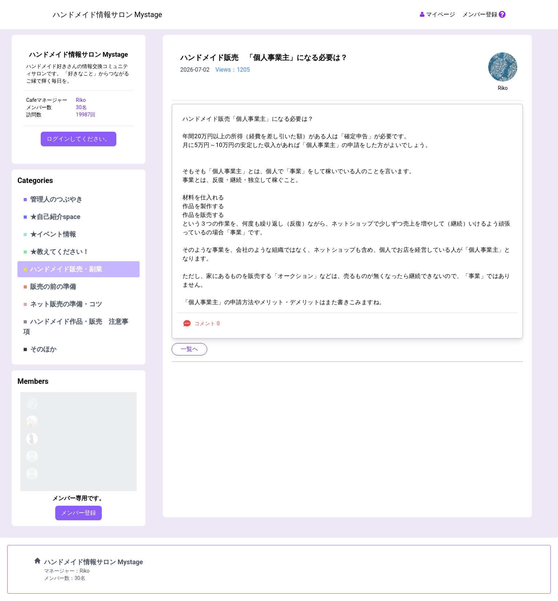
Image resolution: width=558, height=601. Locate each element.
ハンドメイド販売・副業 (62, 269)
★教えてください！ (56, 251)
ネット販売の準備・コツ (62, 304)
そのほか (39, 349)
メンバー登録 (483, 14)
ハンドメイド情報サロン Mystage (78, 54)
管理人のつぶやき (53, 199)
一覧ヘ (189, 349)
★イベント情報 (49, 234)
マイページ (436, 14)
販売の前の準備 (49, 286)
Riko (502, 88)
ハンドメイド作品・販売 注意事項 (75, 326)
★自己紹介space (51, 216)
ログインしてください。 (79, 138)
